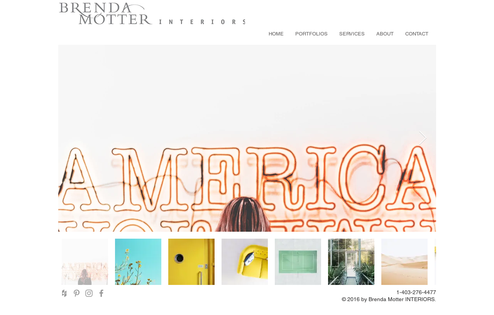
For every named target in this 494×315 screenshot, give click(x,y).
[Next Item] (422, 138)
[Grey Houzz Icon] (64, 293)
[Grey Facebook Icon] (101, 293)
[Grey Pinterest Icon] (76, 293)
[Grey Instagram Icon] (89, 293)
